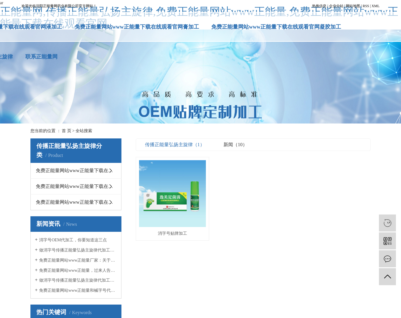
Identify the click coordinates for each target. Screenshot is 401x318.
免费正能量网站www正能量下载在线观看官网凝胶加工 (276, 27)
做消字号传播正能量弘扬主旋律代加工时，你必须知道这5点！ (78, 280)
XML (375, 6)
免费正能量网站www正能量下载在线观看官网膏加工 (137, 27)
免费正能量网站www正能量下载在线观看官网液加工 (78, 202)
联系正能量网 (41, 57)
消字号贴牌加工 (172, 234)
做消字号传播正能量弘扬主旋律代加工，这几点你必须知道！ (78, 250)
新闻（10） (235, 144)
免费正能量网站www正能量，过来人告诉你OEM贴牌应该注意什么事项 (78, 270)
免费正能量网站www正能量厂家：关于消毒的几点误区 (78, 260)
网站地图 (353, 6)
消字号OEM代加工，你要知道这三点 (73, 240)
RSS (366, 6)
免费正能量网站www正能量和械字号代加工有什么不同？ (78, 290)
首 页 (66, 131)
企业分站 (336, 6)
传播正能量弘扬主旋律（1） (175, 144)
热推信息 (319, 6)
